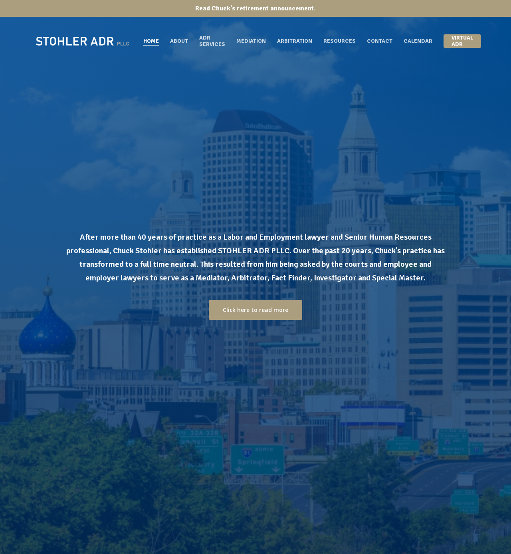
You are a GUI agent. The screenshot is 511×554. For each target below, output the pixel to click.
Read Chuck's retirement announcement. (255, 8)
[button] (255, 310)
